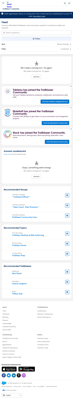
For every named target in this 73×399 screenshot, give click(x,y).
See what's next (39, 16)
